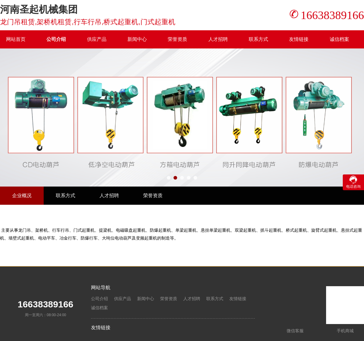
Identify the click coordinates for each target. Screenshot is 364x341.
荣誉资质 (177, 39)
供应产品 (96, 39)
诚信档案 (339, 39)
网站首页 (15, 39)
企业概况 (22, 195)
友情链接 (298, 39)
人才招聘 (218, 39)
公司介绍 (56, 39)
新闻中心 (137, 39)
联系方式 (258, 39)
